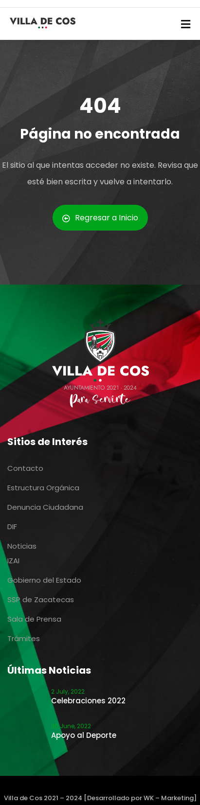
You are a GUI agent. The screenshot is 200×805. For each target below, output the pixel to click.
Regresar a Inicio (100, 217)
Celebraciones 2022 (88, 701)
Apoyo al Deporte (83, 735)
